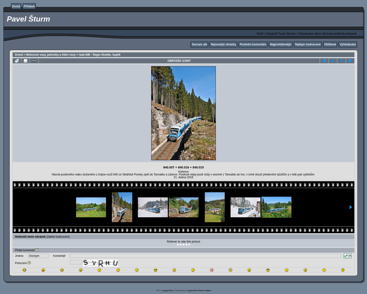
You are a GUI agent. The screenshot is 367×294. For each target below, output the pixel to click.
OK (347, 256)
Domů (16, 6)
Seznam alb (199, 44)
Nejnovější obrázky (223, 44)
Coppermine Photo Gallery (198, 290)
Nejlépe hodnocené (308, 44)
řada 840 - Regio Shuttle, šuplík (100, 54)
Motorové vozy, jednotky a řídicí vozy (51, 54)
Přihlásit (29, 6)
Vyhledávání (348, 44)
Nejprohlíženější (280, 44)
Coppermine (167, 290)
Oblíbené (330, 44)
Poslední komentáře (253, 44)
